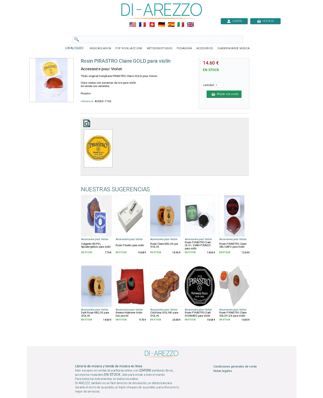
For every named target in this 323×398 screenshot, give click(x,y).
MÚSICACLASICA (100, 48)
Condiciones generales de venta (235, 366)
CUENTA (234, 21)
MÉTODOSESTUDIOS (159, 48)
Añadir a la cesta (224, 94)
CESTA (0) (265, 21)
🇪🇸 (171, 24)
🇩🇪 (161, 24)
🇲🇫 (142, 24)
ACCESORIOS (204, 48)
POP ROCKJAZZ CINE (128, 48)
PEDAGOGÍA (184, 48)
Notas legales (222, 371)
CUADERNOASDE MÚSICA (233, 48)
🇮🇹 (180, 24)
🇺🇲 (132, 24)
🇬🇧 (190, 24)
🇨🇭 (151, 24)
